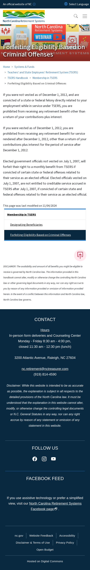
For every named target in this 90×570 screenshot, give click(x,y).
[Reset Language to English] (66, 4)
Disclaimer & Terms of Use (33, 542)
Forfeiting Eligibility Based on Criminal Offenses (40, 235)
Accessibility (67, 535)
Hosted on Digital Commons (45, 561)
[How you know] (34, 4)
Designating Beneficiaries (26, 225)
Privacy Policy (65, 542)
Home (6, 67)
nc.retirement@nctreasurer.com (45, 369)
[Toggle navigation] (85, 16)
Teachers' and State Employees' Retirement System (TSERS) (42, 72)
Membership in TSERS (44, 78)
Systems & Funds (24, 67)
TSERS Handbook (17, 78)
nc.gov (19, 535)
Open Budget (45, 549)
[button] (73, 16)
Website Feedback (41, 535)
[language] (79, 4)
